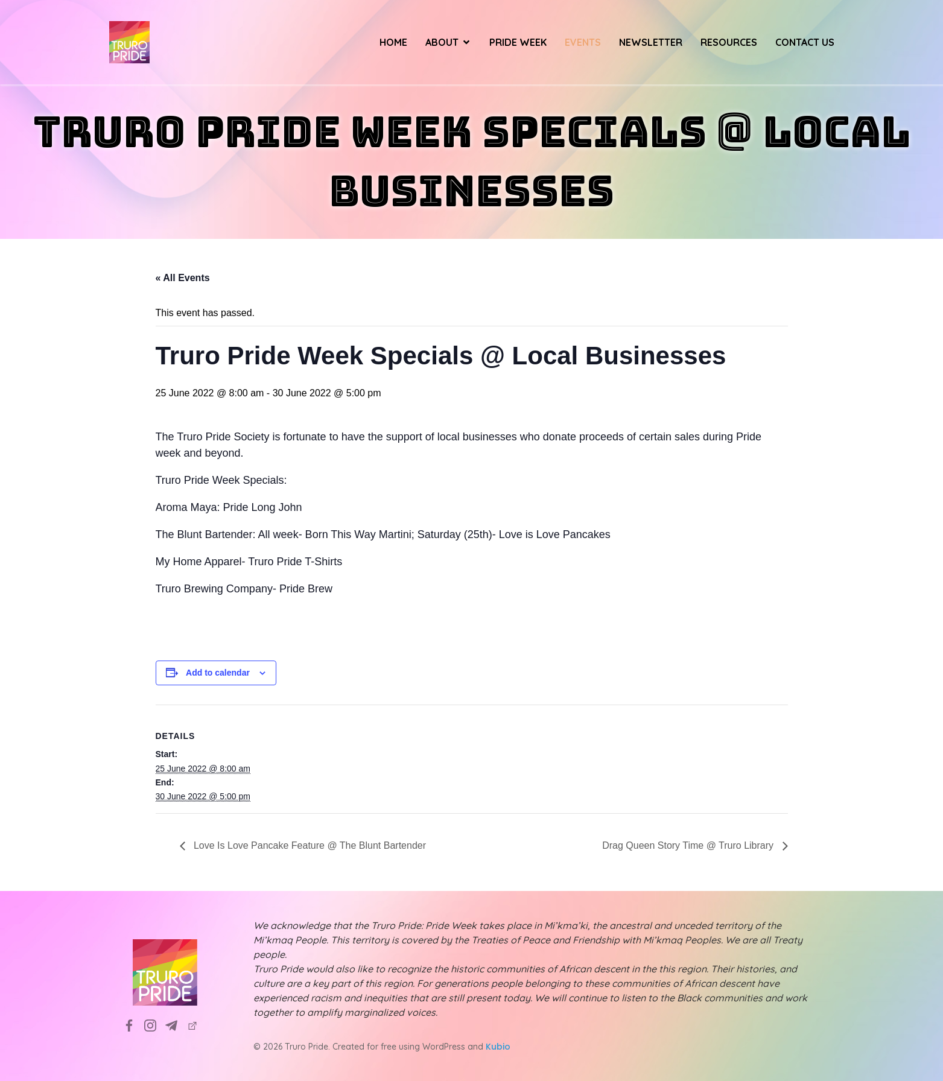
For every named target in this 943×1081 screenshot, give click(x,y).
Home (393, 42)
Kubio (498, 1047)
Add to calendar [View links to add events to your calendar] (218, 672)
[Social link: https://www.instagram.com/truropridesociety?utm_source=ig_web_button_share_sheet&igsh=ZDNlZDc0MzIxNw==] (154, 1025)
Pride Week (518, 42)
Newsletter (650, 42)
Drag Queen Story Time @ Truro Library (689, 845)
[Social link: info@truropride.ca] (175, 1025)
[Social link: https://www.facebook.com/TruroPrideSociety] (133, 1025)
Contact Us (804, 42)
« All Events (183, 278)
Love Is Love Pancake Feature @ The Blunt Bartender (309, 845)
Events (583, 42)
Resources (728, 42)
